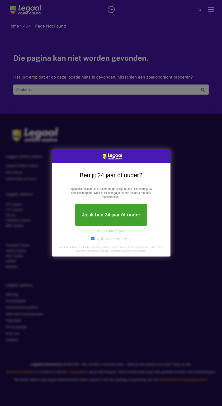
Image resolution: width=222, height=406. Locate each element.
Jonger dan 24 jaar (111, 231)
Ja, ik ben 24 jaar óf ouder (111, 214)
